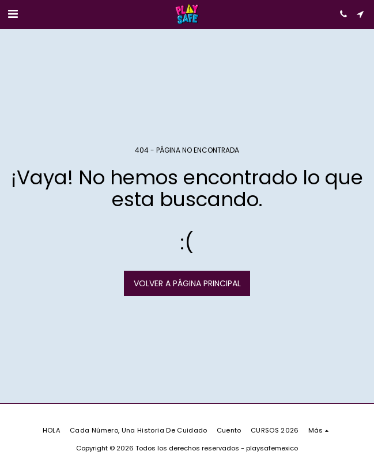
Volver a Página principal (187, 283)
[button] (12, 14)
